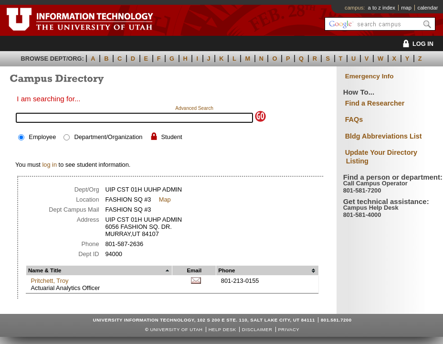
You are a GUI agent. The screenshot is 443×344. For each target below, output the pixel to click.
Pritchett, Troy (49, 280)
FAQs (354, 119)
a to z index (381, 8)
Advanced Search (194, 108)
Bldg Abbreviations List (383, 136)
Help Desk (222, 329)
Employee (42, 136)
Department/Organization (108, 136)
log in (49, 164)
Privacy (288, 329)
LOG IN (416, 43)
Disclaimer (257, 329)
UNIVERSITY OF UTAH (176, 329)
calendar (428, 8)
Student (171, 136)
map (406, 8)
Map (165, 199)
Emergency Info (369, 76)
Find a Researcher (375, 103)
